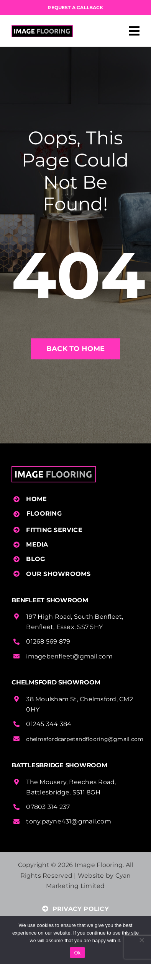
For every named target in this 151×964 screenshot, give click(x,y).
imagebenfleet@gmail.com (69, 656)
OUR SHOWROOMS (58, 573)
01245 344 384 (48, 724)
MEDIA (37, 544)
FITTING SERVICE (54, 530)
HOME (36, 499)
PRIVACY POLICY (75, 908)
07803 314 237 (48, 806)
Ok (77, 953)
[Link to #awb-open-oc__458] (134, 31)
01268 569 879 (48, 641)
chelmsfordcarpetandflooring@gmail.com (84, 739)
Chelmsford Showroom (55, 682)
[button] (76, 513)
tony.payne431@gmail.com (68, 821)
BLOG (35, 559)
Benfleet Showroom (49, 600)
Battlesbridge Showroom (59, 765)
